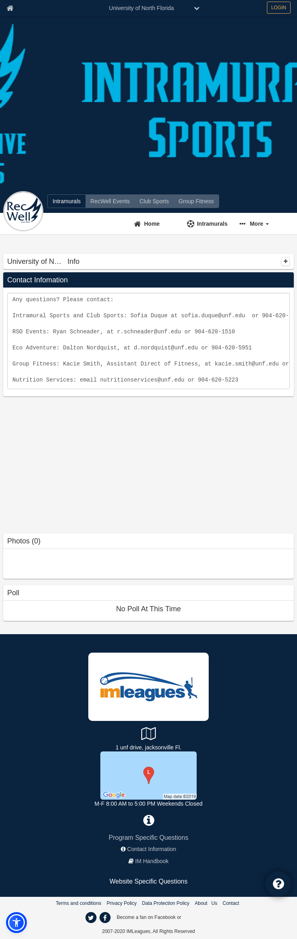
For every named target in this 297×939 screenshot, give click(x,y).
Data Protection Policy (165, 903)
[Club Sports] (154, 201)
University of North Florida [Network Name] (141, 8)
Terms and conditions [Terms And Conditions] (78, 903)
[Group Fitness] (196, 201)
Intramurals (212, 223)
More (259, 223)
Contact (231, 903)
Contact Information (151, 849)
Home (152, 223)
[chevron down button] (196, 8)
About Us (206, 903)
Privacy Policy (122, 903)
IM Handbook (152, 861)
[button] (261, 223)
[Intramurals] (66, 201)
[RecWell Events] (110, 201)
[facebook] (104, 917)
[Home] (155, 223)
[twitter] (90, 917)
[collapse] (285, 261)
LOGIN (278, 7)
